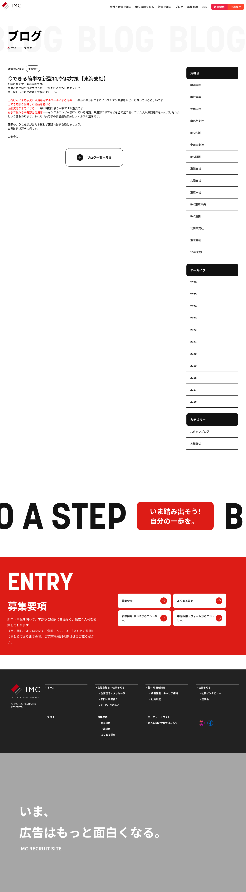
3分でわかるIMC (110, 705)
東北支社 (195, 240)
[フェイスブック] (210, 722)
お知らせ (195, 443)
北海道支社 (197, 252)
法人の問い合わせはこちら (163, 722)
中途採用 (235, 7)
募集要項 (127, 601)
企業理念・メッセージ (113, 693)
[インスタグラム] (201, 722)
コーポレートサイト (159, 717)
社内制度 (156, 699)
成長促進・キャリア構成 (164, 693)
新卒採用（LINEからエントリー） (139, 618)
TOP (13, 48)
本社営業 (195, 97)
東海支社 (33, 68)
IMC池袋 (195, 216)
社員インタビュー (211, 693)
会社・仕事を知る (120, 7)
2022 (193, 330)
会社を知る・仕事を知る (111, 687)
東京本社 (195, 192)
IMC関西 (195, 156)
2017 (193, 389)
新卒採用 (219, 7)
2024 (193, 306)
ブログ (179, 7)
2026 (193, 282)
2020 (193, 354)
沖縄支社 (195, 109)
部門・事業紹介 (109, 699)
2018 (193, 377)
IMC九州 (195, 133)
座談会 (205, 699)
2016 (193, 401)
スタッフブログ (199, 431)
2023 (193, 318)
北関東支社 (197, 228)
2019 (193, 366)
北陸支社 (195, 180)
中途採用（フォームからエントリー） (196, 618)
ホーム (51, 687)
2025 (193, 294)
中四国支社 (197, 145)
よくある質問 (185, 601)
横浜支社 (195, 85)
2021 (193, 342)
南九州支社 (197, 121)
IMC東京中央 (198, 204)
